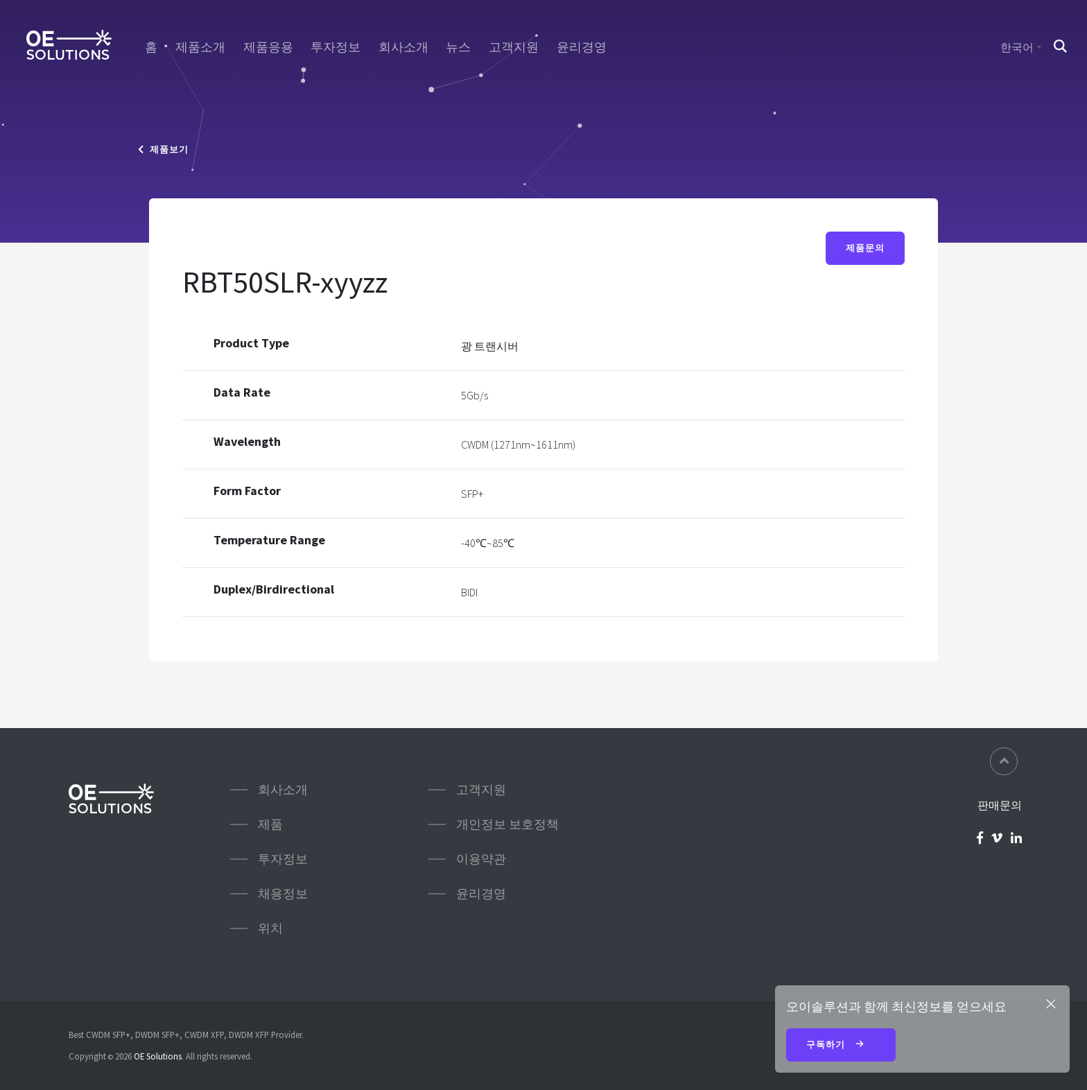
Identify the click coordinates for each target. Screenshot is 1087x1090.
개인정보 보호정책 (507, 824)
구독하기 (841, 1045)
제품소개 (200, 47)
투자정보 (335, 47)
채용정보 (283, 893)
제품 (270, 824)
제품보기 (163, 149)
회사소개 (403, 47)
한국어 (1017, 47)
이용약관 (481, 859)
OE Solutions (158, 1056)
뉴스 (458, 47)
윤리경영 (582, 47)
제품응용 (268, 47)
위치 (270, 928)
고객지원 (514, 47)
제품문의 (865, 248)
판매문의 (999, 805)
